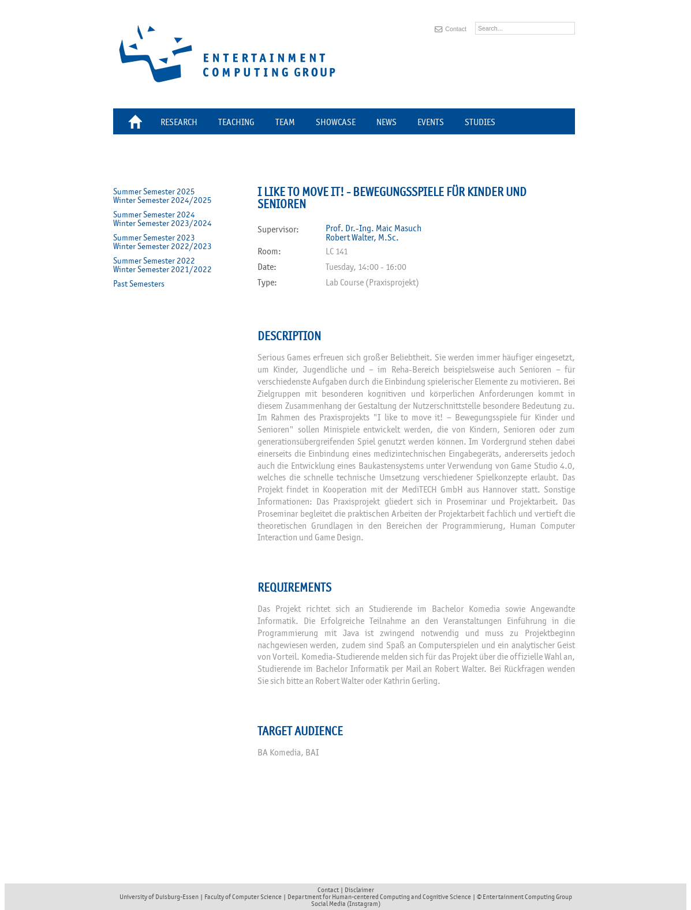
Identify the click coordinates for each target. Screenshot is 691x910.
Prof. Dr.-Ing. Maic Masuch (373, 228)
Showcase (336, 122)
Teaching (236, 122)
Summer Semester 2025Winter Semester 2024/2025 (162, 196)
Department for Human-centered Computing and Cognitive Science (379, 896)
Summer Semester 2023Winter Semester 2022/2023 (162, 242)
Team (285, 122)
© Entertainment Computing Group (524, 896)
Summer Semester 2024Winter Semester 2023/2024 (162, 219)
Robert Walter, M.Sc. (362, 237)
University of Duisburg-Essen (159, 896)
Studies (480, 122)
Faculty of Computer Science (243, 896)
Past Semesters (139, 284)
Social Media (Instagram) (345, 903)
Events (430, 122)
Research (178, 122)
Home (137, 123)
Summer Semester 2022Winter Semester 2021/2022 (162, 265)
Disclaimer (359, 889)
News (386, 122)
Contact (455, 28)
